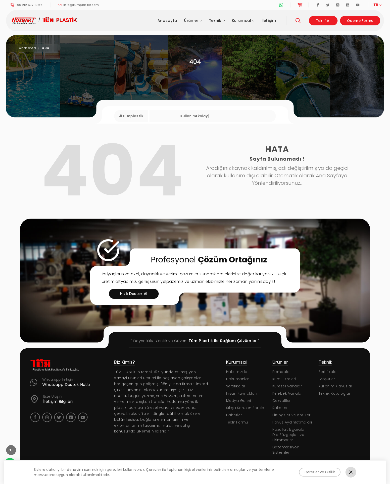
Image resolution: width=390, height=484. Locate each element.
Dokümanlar (237, 378)
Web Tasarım (196, 476)
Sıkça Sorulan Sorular (246, 407)
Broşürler (327, 378)
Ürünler (193, 21)
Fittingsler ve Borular (291, 415)
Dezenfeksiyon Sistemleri (285, 450)
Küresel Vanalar (287, 386)
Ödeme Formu (360, 20)
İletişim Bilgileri (58, 401)
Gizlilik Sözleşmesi (283, 476)
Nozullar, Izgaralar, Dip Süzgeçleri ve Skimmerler (289, 434)
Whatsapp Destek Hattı (66, 384)
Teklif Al (323, 20)
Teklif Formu (237, 422)
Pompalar (281, 371)
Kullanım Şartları (319, 476)
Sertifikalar (235, 386)
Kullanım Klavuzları (336, 386)
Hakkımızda (236, 371)
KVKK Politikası (352, 476)
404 (45, 48)
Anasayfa (167, 20)
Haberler (234, 415)
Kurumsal (243, 21)
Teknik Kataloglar (335, 393)
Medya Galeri (238, 400)
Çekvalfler (281, 400)
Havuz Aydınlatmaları (292, 422)
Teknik (217, 21)
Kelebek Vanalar (287, 393)
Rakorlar (280, 407)
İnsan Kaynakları (241, 393)
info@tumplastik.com (78, 4)
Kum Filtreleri (284, 378)
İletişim (269, 20)
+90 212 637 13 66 (26, 4)
